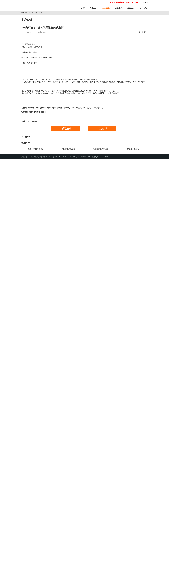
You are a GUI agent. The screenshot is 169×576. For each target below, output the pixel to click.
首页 (83, 8)
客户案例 (106, 8)
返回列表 (143, 64)
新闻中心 (131, 8)
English (145, 2)
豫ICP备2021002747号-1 (57, 573)
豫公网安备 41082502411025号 (79, 573)
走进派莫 (144, 8)
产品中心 (93, 8)
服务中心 (118, 8)
